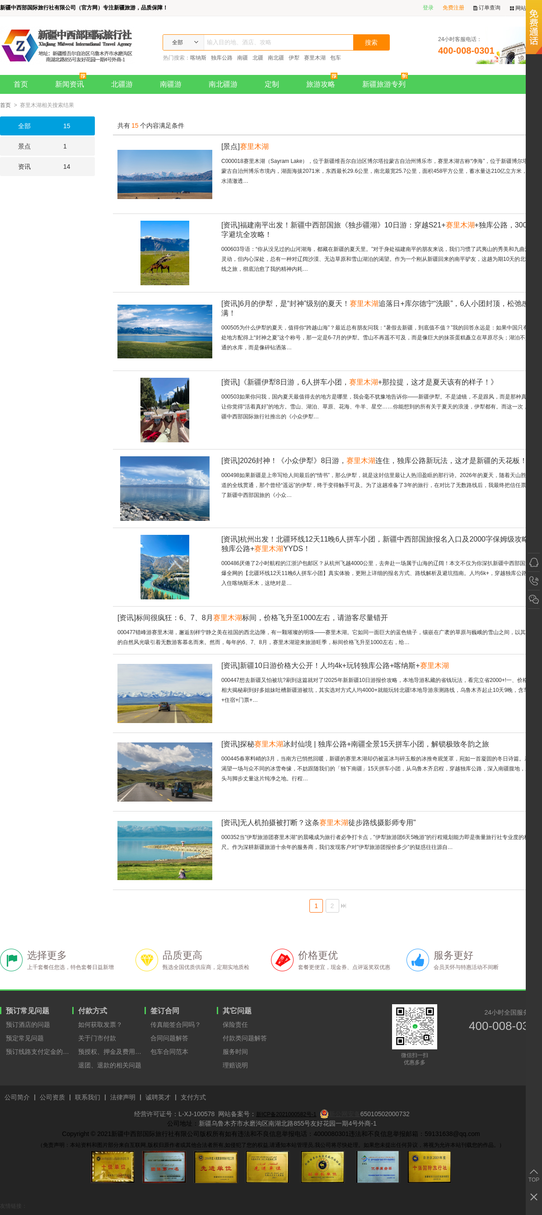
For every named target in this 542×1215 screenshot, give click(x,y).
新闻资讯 (73, 81)
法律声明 (123, 1097)
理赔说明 (235, 1065)
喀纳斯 (198, 58)
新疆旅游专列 (387, 81)
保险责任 (235, 1024)
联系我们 (87, 1097)
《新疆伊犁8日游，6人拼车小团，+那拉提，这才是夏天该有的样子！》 (359, 382)
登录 (428, 8)
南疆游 (171, 84)
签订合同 (164, 1011)
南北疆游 (223, 84)
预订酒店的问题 (28, 1024)
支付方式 (193, 1097)
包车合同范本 (169, 1051)
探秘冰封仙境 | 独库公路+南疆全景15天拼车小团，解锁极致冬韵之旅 (355, 744)
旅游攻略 (324, 81)
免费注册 (453, 8)
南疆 (242, 58)
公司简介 (17, 1097)
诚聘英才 (158, 1097)
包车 (335, 58)
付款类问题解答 (245, 1038)
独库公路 (222, 58)
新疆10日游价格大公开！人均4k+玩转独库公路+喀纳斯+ (335, 665)
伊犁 (294, 58)
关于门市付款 (97, 1038)
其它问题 (237, 1011)
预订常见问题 (27, 1011)
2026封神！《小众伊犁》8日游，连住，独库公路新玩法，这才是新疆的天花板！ (374, 460)
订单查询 (486, 8)
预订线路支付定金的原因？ (39, 1051)
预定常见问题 (25, 1038)
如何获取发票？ (100, 1024)
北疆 (257, 58)
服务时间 (235, 1051)
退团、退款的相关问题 (109, 1065)
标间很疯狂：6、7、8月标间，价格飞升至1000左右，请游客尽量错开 (252, 617)
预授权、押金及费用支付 (111, 1051)
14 (35, 166)
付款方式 (92, 1011)
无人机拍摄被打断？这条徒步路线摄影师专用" (318, 822)
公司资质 (52, 1097)
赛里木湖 (315, 58)
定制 (272, 84)
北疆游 (122, 84)
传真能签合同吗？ (175, 1024)
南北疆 (276, 58)
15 (35, 125)
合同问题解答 (169, 1038)
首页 (21, 84)
